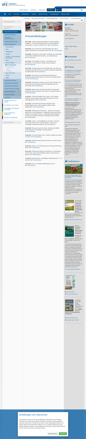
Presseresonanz (10, 66)
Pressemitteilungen (11, 65)
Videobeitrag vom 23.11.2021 (73, 122)
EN (60, 9)
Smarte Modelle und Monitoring (9, 113)
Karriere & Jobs (65, 14)
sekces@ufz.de (70, 38)
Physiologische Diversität (11, 86)
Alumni (7, 75)
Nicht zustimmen (52, 433)
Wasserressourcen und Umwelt (10, 101)
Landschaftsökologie (10, 44)
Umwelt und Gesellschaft (10, 117)
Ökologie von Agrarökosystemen (10, 38)
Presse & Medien (10, 62)
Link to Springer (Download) (73, 269)
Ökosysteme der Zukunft (10, 31)
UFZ (10, 14)
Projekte (8, 54)
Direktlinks (51, 9)
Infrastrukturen (25, 14)
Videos (8, 68)
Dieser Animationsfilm (72, 180)
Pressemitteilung (53, 45)
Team (7, 49)
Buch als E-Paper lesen (72, 294)
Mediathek (7, 97)
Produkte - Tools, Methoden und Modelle (13, 57)
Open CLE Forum (10, 73)
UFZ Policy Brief (70, 291)
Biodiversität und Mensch (11, 83)
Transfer (34, 14)
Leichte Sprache (23, 10)
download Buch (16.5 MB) (73, 320)
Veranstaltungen (54, 14)
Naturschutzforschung (10, 80)
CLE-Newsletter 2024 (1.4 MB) (74, 60)
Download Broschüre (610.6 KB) (74, 219)
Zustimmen (63, 433)
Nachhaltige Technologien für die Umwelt (11, 109)
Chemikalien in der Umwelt (11, 105)
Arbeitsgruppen (10, 47)
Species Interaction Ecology (12, 88)
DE (57, 9)
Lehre (7, 60)
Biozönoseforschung (10, 34)
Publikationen (9, 51)
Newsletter (8, 70)
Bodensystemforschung (11, 41)
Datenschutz (42, 10)
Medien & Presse (43, 14)
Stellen (7, 77)
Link (67, 49)
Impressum (33, 10)
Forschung (16, 14)
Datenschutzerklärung (29, 428)
